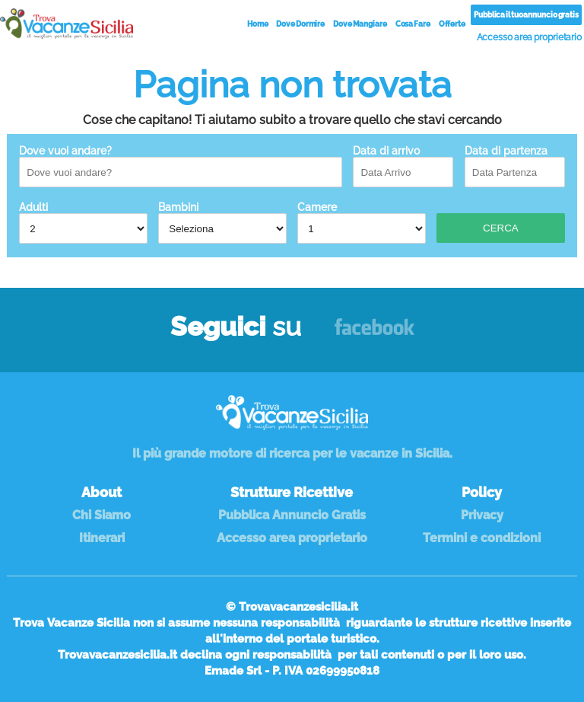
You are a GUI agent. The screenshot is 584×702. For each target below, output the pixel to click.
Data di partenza (515, 166)
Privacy (482, 515)
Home (257, 24)
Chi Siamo (101, 515)
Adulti (83, 222)
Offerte (452, 24)
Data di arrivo (403, 166)
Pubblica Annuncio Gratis (292, 515)
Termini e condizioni (482, 538)
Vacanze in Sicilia (66, 23)
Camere (361, 222)
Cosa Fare (412, 24)
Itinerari (102, 538)
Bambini (222, 222)
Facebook (374, 333)
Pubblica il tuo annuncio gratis (526, 15)
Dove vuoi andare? (180, 166)
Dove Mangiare (360, 24)
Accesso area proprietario (529, 37)
